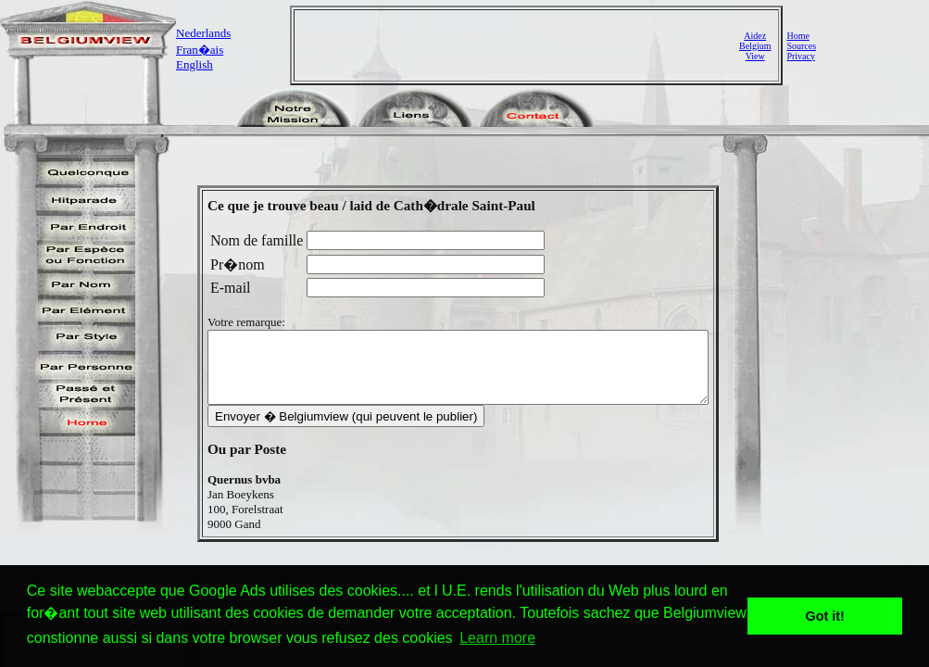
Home (797, 36)
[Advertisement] (518, 45)
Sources (801, 46)
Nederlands (203, 33)
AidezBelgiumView (755, 46)
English (194, 64)
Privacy (800, 56)
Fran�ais (199, 50)
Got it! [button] (825, 616)
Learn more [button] (497, 638)
